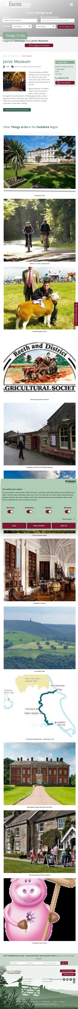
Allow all (64, 526)
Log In (29, 1004)
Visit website (63, 82)
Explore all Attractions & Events (17, 109)
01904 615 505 (61, 78)
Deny (14, 526)
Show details (67, 519)
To (34, 26)
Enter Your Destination (50, 17)
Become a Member (68, 971)
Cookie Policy (46, 1001)
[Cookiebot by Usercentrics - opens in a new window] (67, 481)
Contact (62, 1001)
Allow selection (38, 526)
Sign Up (64, 963)
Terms (55, 1001)
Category (6, 17)
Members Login (69, 974)
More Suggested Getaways (39, 45)
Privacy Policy (34, 1001)
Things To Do (14, 56)
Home (5, 56)
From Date (6, 26)
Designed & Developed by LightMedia (45, 1004)
